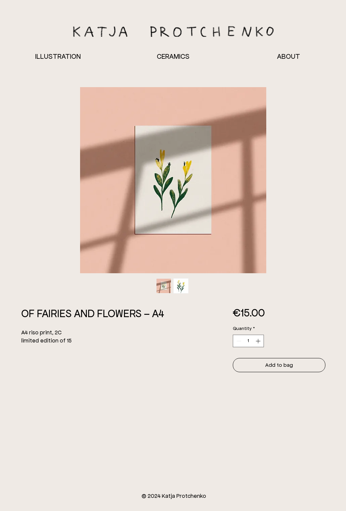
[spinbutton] (248, 341)
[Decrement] (238, 341)
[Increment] (258, 341)
